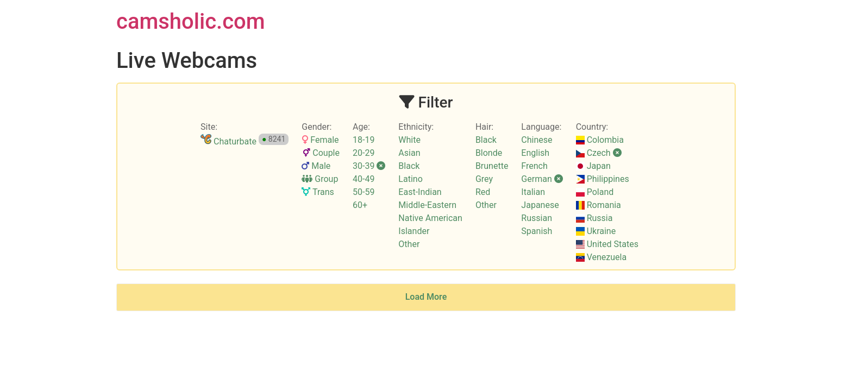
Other (408, 244)
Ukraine (596, 231)
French (534, 166)
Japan (593, 166)
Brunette (491, 166)
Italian (533, 192)
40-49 (363, 179)
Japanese (540, 205)
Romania (598, 205)
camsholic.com (190, 21)
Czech (599, 153)
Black (408, 166)
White (409, 140)
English (535, 153)
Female (320, 140)
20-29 (363, 153)
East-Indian (419, 192)
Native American (430, 218)
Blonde (488, 153)
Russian (536, 218)
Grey (484, 179)
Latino (410, 179)
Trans (318, 192)
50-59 (363, 192)
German (541, 179)
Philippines (602, 179)
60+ (360, 205)
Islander (413, 231)
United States (607, 244)
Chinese (536, 140)
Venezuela (601, 257)
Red (482, 192)
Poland (595, 192)
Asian (409, 153)
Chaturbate (228, 141)
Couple (321, 153)
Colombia (600, 140)
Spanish (536, 231)
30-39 (369, 166)
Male (316, 166)
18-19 (363, 140)
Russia (594, 218)
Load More (426, 297)
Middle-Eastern (427, 205)
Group (320, 179)
